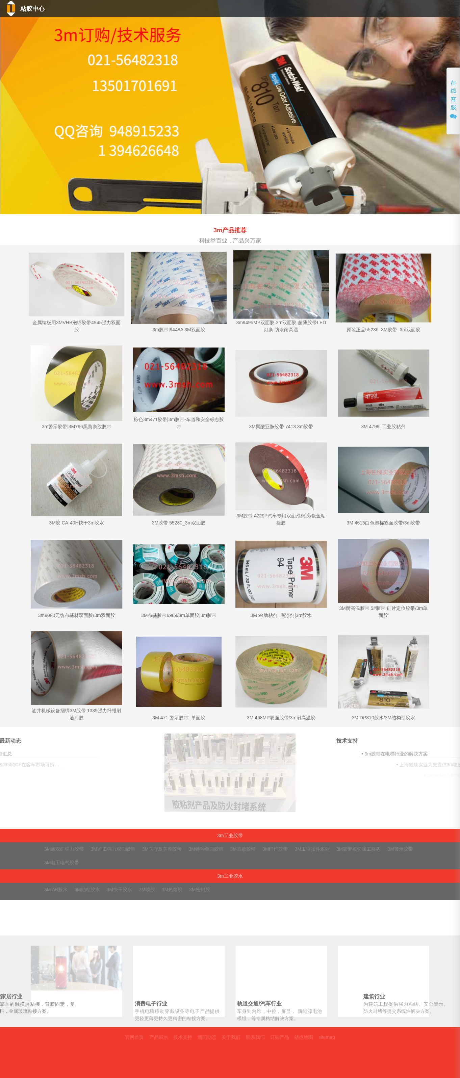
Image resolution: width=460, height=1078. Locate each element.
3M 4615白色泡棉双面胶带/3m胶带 (383, 522)
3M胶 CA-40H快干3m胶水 (76, 522)
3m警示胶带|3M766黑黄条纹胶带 (76, 426)
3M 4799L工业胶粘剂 (383, 426)
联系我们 (432, 9)
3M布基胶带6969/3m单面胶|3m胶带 (178, 615)
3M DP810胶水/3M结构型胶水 (383, 717)
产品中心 (253, 9)
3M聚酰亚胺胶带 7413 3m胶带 (281, 426)
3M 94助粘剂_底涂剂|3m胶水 (281, 615)
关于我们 (385, 9)
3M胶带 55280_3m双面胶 (179, 522)
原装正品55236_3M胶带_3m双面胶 (383, 329)
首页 (216, 9)
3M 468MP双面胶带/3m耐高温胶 (281, 717)
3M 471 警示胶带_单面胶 (178, 717)
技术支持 (296, 9)
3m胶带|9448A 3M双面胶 (178, 329)
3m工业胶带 (229, 835)
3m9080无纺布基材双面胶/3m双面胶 (76, 615)
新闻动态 (339, 9)
